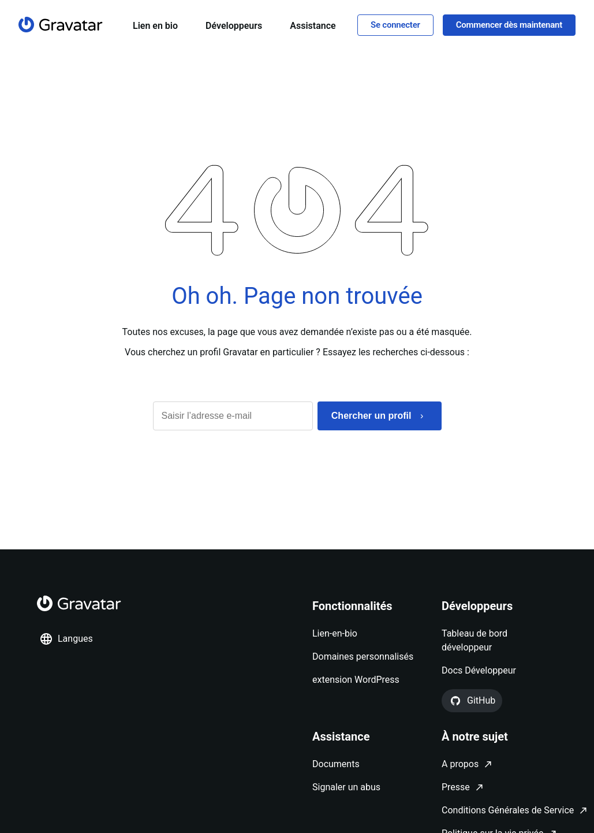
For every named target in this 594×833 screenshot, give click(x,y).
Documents (336, 763)
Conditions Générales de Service (508, 810)
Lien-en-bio (334, 633)
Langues (66, 639)
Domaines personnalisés (362, 656)
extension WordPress (355, 679)
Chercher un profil (371, 416)
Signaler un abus (346, 787)
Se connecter (395, 25)
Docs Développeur (479, 670)
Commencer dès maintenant (509, 25)
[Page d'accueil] (60, 24)
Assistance (312, 25)
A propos (460, 763)
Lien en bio (155, 25)
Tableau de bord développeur (474, 640)
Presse (456, 787)
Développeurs (234, 25)
